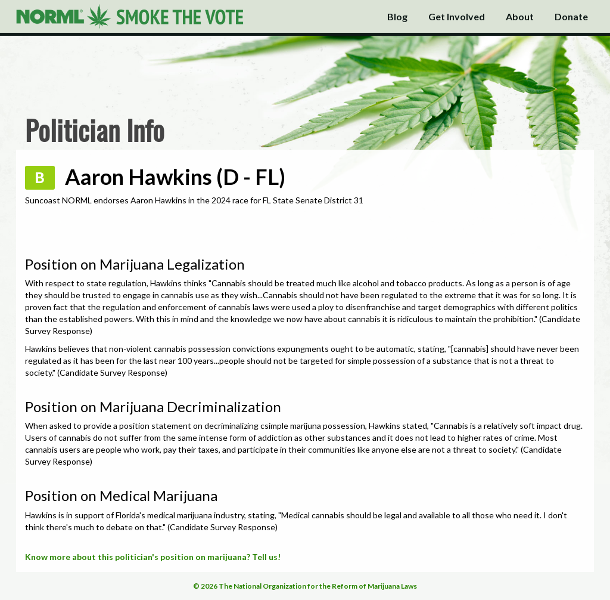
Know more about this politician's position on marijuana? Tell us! (153, 557)
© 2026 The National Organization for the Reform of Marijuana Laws (305, 586)
